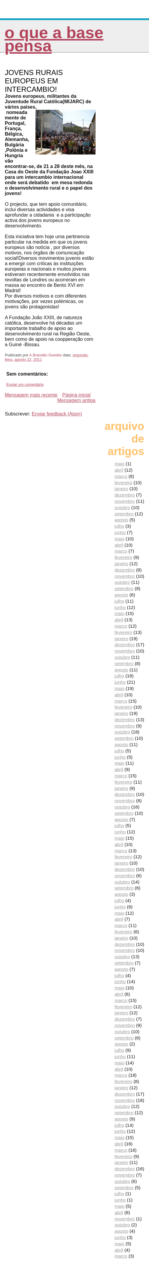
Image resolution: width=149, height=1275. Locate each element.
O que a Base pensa (54, 39)
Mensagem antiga (76, 400)
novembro (124, 501)
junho (120, 532)
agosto (121, 519)
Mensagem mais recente (31, 395)
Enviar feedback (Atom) (57, 413)
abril (118, 469)
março (120, 476)
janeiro (121, 488)
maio (119, 463)
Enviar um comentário (25, 384)
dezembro (124, 494)
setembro (123, 513)
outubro (122, 507)
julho (119, 526)
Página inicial (76, 395)
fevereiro (123, 482)
